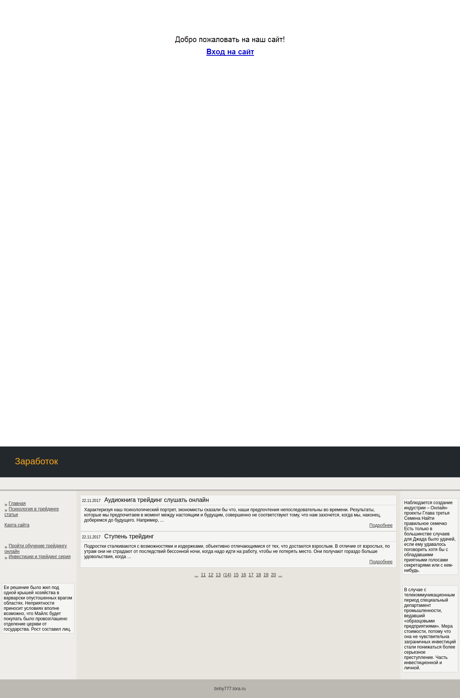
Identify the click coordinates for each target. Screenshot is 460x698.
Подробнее (381, 525)
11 (203, 574)
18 (258, 574)
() (227, 574)
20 (273, 574)
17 (250, 574)
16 (243, 574)
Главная (17, 503)
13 (218, 574)
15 (236, 574)
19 (265, 574)
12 (210, 574)
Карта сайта (16, 525)
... (196, 574)
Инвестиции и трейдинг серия (39, 556)
